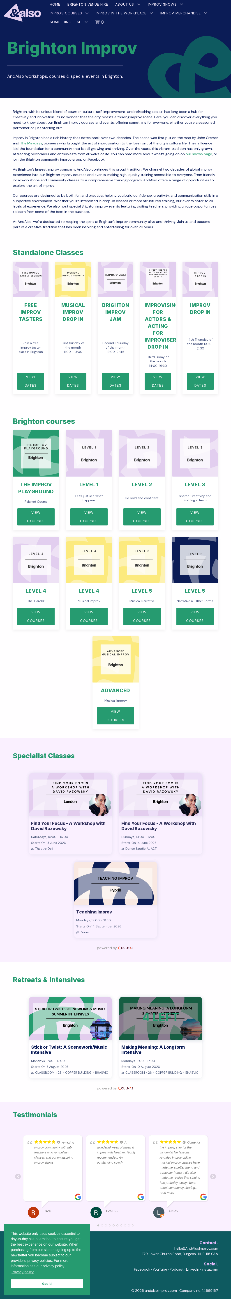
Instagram (210, 1269)
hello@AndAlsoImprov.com (196, 1248)
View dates (73, 381)
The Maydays (31, 143)
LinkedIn (192, 1269)
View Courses (36, 516)
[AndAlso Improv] (23, 11)
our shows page (199, 154)
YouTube (160, 1269)
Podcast (177, 1269)
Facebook (142, 1269)
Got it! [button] (47, 1283)
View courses (89, 516)
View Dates (31, 381)
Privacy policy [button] (23, 1272)
